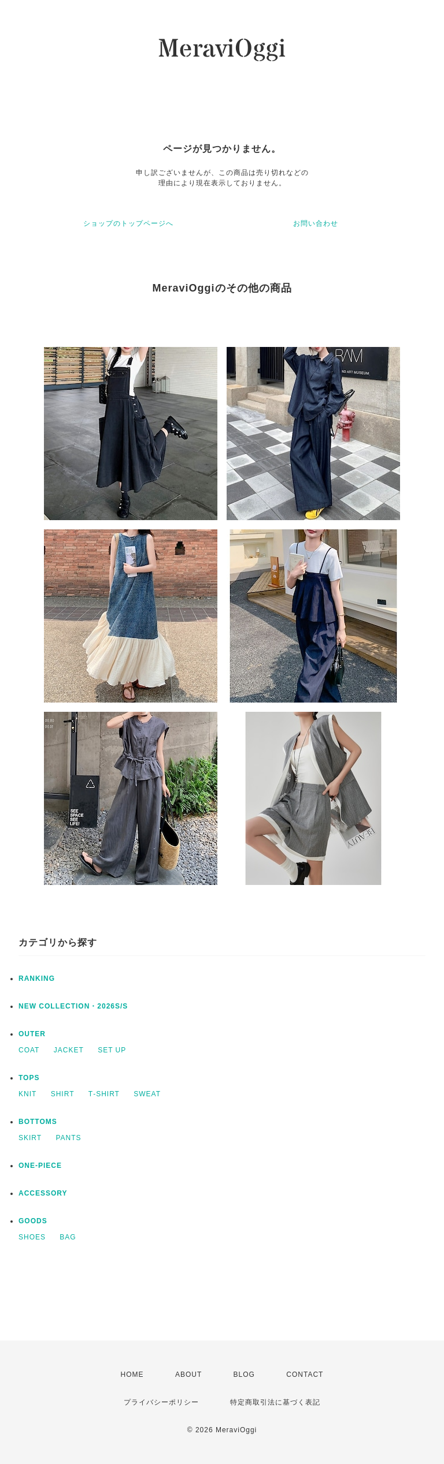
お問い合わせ (315, 223)
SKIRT (30, 1138)
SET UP (112, 1050)
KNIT (27, 1094)
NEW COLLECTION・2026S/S (73, 1006)
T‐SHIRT (104, 1094)
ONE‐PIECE (40, 1166)
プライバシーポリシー (161, 1402)
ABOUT (188, 1374)
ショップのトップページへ (128, 223)
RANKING (36, 978)
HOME (132, 1374)
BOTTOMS (37, 1122)
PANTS (68, 1138)
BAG (68, 1237)
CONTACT (304, 1374)
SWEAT (147, 1094)
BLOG (244, 1374)
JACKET (69, 1050)
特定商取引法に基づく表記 (275, 1402)
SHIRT (63, 1094)
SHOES (32, 1237)
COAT (28, 1050)
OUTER (32, 1034)
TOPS (28, 1078)
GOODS (32, 1221)
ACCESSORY (43, 1193)
